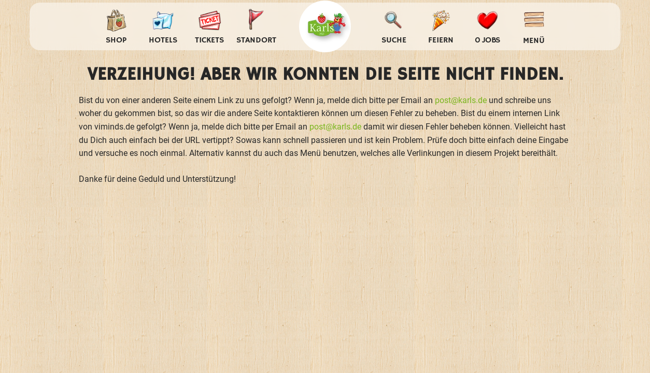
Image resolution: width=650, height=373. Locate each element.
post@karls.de (461, 100)
